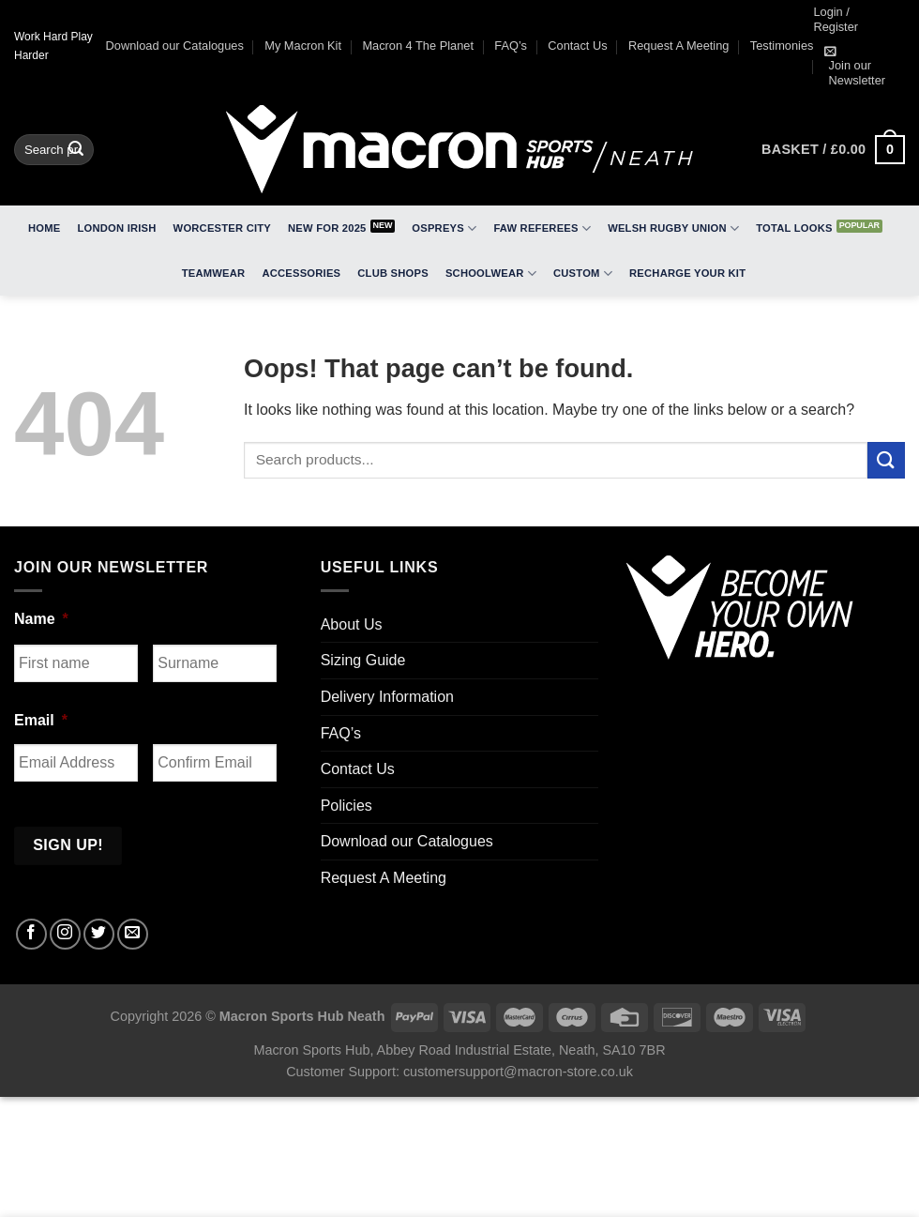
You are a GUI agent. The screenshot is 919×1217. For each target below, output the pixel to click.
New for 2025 (327, 228)
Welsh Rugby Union (673, 228)
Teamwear (214, 273)
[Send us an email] (132, 934)
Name (41, 619)
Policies (346, 806)
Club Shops (393, 273)
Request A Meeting (678, 45)
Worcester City (222, 228)
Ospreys (444, 228)
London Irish (117, 228)
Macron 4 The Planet (418, 45)
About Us (352, 624)
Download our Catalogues (175, 45)
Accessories (301, 273)
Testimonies (782, 45)
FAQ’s (510, 45)
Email (41, 720)
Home (44, 228)
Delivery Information (387, 697)
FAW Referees (542, 228)
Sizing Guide (363, 660)
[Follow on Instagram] (65, 934)
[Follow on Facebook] (31, 934)
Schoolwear (490, 273)
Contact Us (577, 45)
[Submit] (77, 150)
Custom (582, 273)
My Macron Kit (302, 45)
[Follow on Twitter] (98, 934)
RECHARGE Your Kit (687, 273)
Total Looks (794, 228)
